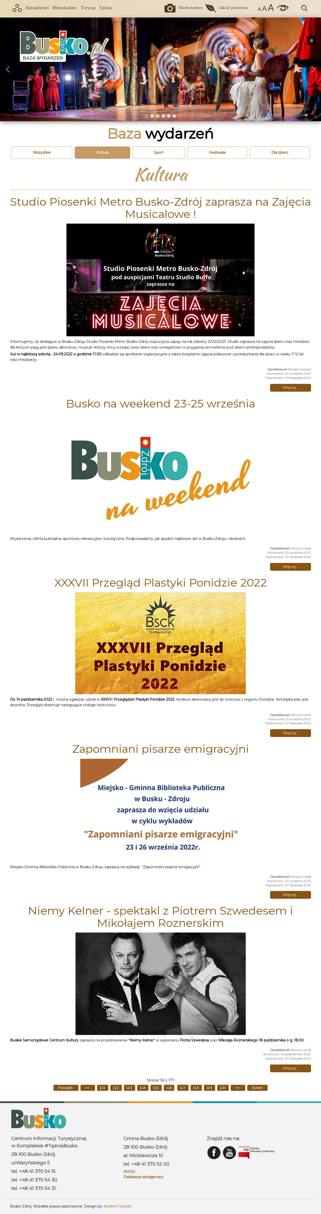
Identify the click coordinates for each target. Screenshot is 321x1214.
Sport (159, 152)
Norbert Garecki (117, 1206)
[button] (8, 69)
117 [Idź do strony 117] (183, 1088)
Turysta (88, 7)
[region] (160, 69)
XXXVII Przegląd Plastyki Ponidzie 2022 (160, 582)
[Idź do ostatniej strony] (257, 1088)
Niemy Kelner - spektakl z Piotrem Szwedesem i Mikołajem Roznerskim (160, 916)
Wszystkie (42, 152)
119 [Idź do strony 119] (209, 1088)
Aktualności (37, 7)
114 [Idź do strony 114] (142, 1088)
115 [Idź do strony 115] (156, 1088)
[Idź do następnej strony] (238, 1088)
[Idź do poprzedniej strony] (88, 1088)
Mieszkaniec (64, 7)
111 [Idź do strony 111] (102, 1088)
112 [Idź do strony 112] (116, 1088)
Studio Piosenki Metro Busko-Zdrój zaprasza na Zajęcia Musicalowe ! (160, 207)
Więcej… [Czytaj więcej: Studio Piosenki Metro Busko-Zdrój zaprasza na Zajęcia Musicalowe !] (290, 387)
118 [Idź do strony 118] (196, 1088)
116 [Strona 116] (169, 1088)
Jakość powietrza (233, 7)
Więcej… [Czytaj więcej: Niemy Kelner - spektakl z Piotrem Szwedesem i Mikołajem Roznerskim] (290, 1068)
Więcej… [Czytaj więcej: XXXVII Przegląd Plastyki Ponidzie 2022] (290, 732)
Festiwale (217, 152)
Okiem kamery (190, 7)
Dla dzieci (279, 152)
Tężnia (105, 7)
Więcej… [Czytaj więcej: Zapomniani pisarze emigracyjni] (290, 894)
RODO (129, 1171)
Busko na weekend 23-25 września (160, 403)
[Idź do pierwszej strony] (65, 1088)
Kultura (102, 152)
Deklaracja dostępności (143, 1177)
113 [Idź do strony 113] (129, 1088)
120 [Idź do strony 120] (222, 1088)
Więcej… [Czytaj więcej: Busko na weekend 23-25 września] (290, 566)
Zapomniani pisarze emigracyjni (160, 748)
